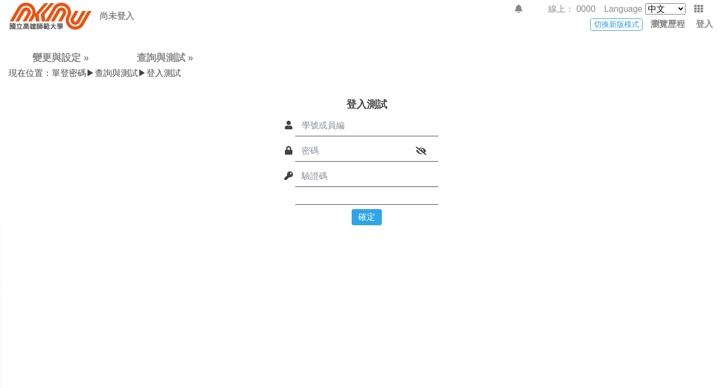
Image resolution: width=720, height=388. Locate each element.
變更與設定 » (60, 57)
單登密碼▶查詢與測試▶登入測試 (95, 73)
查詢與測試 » (165, 57)
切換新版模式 (616, 24)
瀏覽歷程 (668, 24)
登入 (704, 24)
